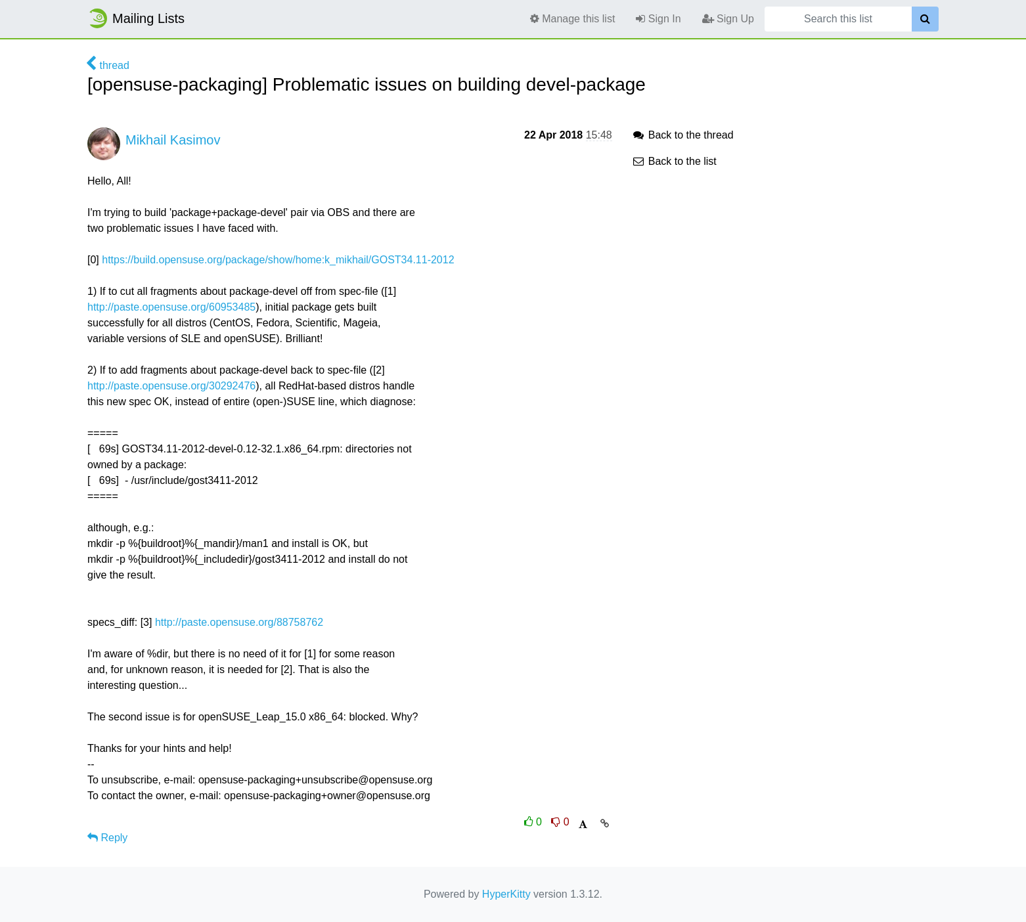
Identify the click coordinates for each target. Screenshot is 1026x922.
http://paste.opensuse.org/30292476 (171, 385)
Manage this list (572, 18)
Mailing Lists (136, 18)
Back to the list (674, 161)
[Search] (925, 19)
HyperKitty (506, 894)
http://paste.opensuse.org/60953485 (171, 307)
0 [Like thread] (534, 821)
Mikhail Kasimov (172, 140)
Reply (107, 837)
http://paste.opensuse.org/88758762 (239, 622)
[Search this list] (838, 19)
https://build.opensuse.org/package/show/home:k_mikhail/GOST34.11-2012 (278, 259)
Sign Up (728, 18)
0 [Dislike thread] (560, 821)
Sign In (658, 18)
